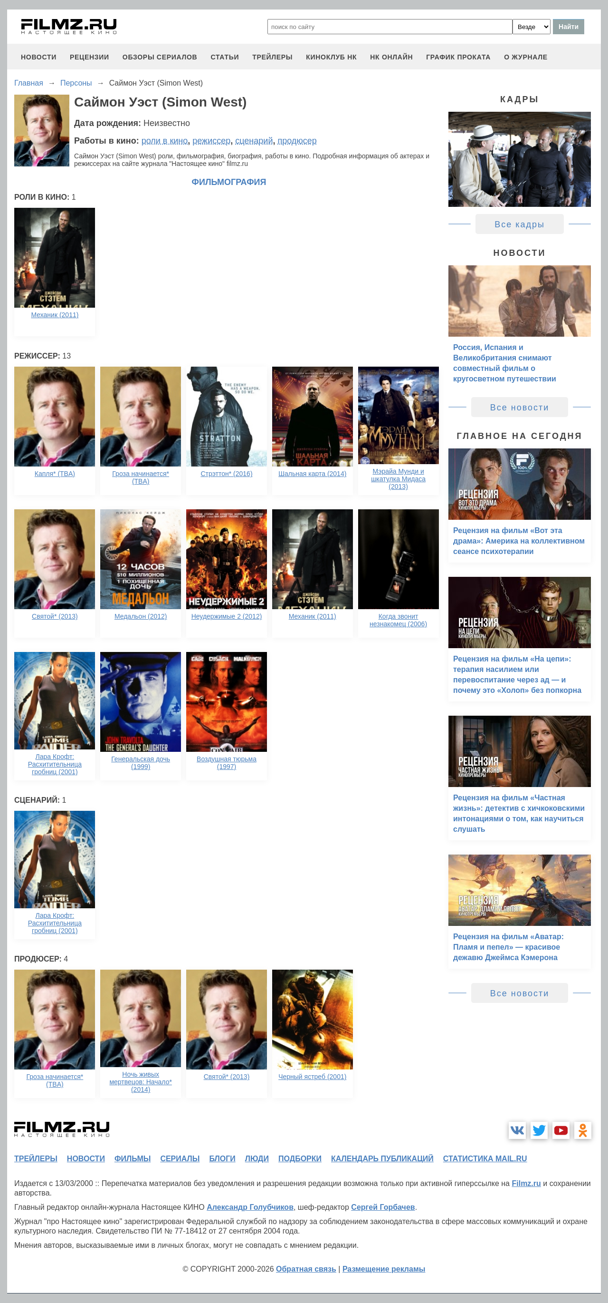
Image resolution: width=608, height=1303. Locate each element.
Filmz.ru (526, 1183)
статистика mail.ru (485, 1159)
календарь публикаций (382, 1159)
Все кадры (519, 224)
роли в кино (165, 141)
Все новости (520, 407)
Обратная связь (306, 1269)
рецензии (89, 57)
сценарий (254, 141)
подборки (300, 1159)
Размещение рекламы (384, 1269)
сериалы (180, 1159)
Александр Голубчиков (250, 1207)
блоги (222, 1159)
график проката (458, 57)
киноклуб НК (331, 57)
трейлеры (272, 57)
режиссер (211, 141)
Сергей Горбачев (383, 1207)
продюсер (296, 141)
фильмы (132, 1159)
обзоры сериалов (160, 57)
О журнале (526, 57)
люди (257, 1159)
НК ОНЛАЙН (391, 57)
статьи (224, 57)
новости (39, 57)
